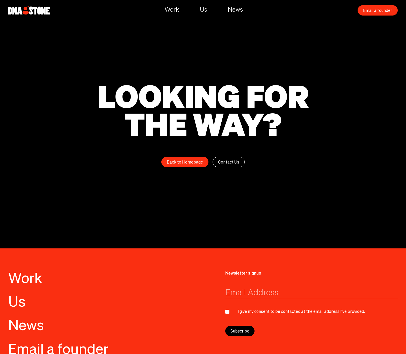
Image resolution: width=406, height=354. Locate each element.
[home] (29, 10)
